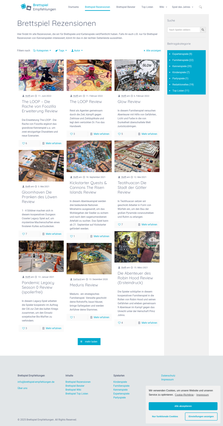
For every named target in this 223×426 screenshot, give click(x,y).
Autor (77, 50)
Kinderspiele (179, 72)
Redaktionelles (180, 84)
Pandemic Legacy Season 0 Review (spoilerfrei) (38, 287)
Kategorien (42, 50)
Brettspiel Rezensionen (78, 381)
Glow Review (129, 101)
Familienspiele (180, 60)
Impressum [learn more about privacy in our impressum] (202, 395)
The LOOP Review (86, 101)
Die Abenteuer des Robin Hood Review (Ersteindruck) (135, 278)
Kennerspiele (179, 66)
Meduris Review (84, 284)
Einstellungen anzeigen (201, 416)
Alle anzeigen (152, 50)
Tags (61, 50)
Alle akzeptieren (183, 406)
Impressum (167, 379)
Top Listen (178, 90)
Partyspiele (178, 78)
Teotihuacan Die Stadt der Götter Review (132, 187)
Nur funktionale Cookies (165, 416)
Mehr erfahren (53, 143)
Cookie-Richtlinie (184, 395)
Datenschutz (168, 375)
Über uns (22, 388)
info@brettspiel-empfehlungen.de (36, 381)
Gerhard (77, 279)
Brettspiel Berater (74, 385)
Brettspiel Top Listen (76, 393)
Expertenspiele (180, 54)
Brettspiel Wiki (73, 389)
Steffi (27, 96)
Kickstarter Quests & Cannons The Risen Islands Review (88, 187)
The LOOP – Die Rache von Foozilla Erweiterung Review (40, 106)
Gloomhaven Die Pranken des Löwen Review (39, 197)
